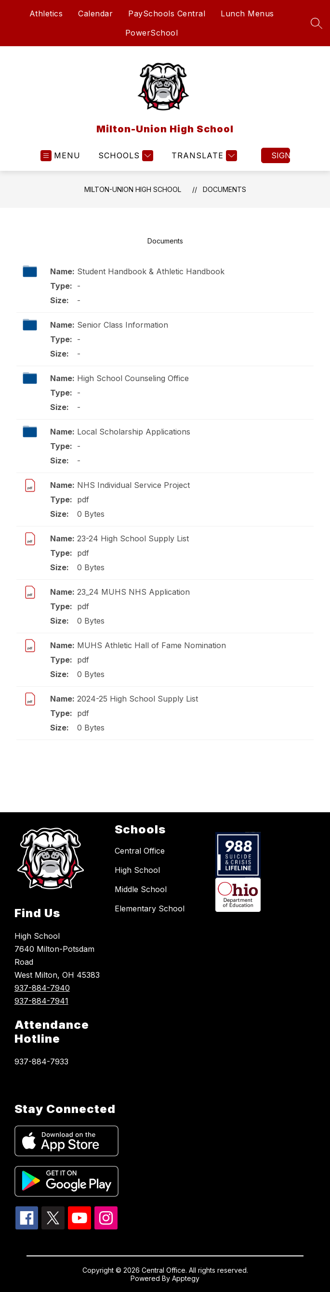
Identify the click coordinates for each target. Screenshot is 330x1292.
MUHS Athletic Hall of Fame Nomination (151, 645)
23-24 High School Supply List (133, 538)
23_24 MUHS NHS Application (133, 592)
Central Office (140, 851)
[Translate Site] (203, 156)
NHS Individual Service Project (133, 485)
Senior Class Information (122, 325)
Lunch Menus (247, 13)
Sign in (280, 155)
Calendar (95, 13)
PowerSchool (151, 33)
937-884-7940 (42, 988)
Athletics (46, 13)
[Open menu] (60, 156)
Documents (224, 189)
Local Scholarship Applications (133, 431)
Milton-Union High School (132, 189)
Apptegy (185, 1278)
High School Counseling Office (133, 378)
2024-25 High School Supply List (137, 699)
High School (137, 870)
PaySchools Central (166, 13)
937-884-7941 (41, 1001)
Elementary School (150, 908)
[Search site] (316, 23)
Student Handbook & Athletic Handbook (150, 271)
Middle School (141, 889)
